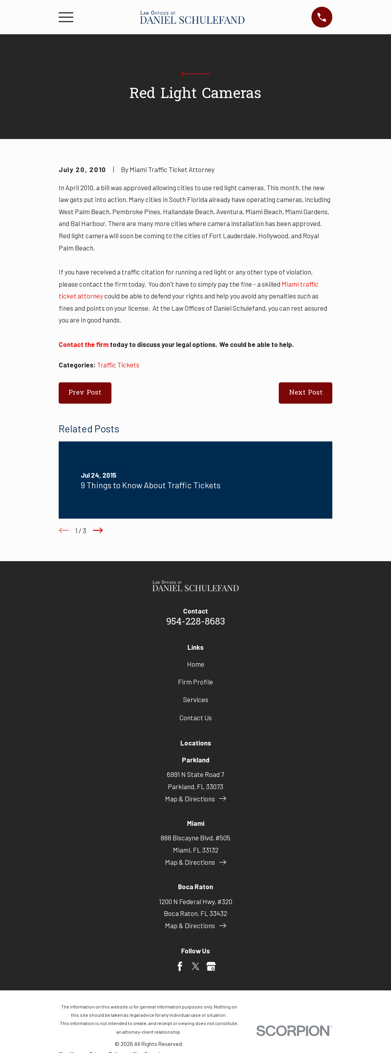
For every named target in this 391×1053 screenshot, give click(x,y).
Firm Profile (195, 682)
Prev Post (85, 393)
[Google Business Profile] (211, 966)
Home (195, 664)
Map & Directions (195, 799)
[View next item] (98, 530)
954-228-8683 (195, 622)
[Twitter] (195, 966)
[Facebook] (180, 966)
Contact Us (196, 717)
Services (195, 699)
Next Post (305, 393)
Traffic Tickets (118, 365)
